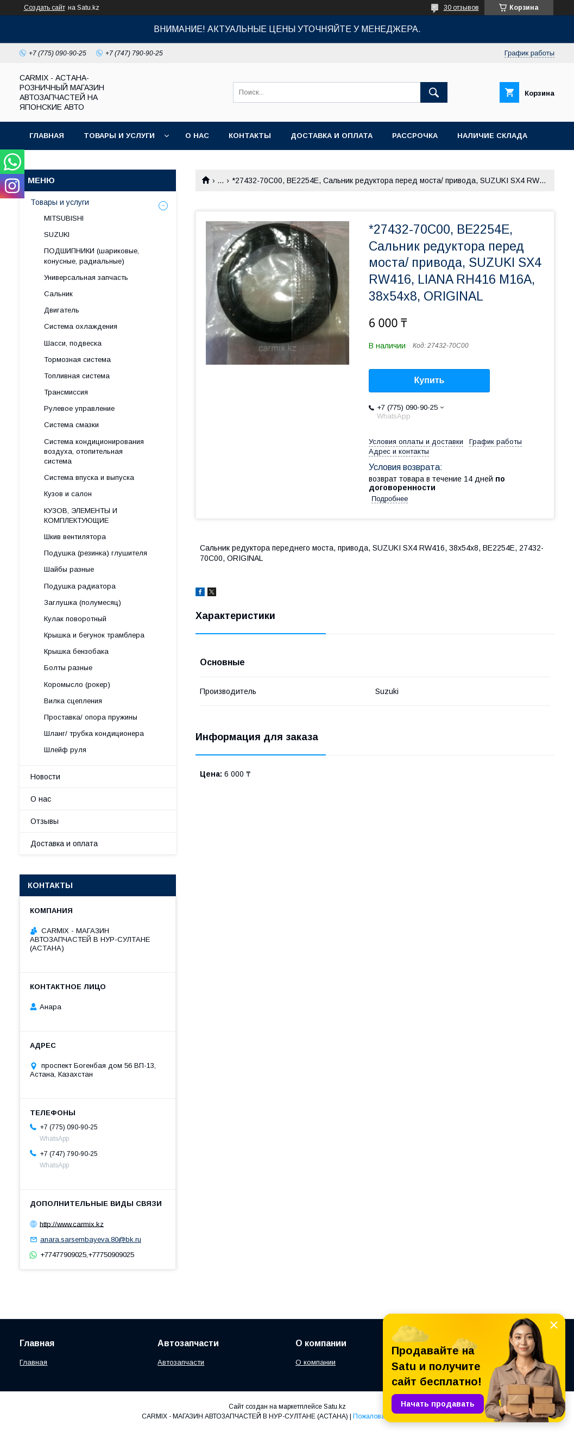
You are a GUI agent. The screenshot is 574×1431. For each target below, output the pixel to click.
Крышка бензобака (76, 651)
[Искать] (433, 92)
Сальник (58, 294)
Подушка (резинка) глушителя (95, 553)
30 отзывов (461, 7)
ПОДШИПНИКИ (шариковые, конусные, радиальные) (91, 256)
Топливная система (77, 376)
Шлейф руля (65, 750)
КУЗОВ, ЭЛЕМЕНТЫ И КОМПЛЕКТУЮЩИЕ (80, 515)
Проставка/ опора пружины (90, 717)
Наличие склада (492, 136)
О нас (197, 136)
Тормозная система (77, 359)
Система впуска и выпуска (89, 477)
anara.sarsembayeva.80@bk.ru (90, 1239)
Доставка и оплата (332, 136)
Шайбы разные (69, 569)
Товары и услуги (119, 136)
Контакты (250, 136)
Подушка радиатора (80, 586)
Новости (45, 776)
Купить (429, 380)
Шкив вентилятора (75, 537)
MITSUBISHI (64, 218)
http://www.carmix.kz (72, 1224)
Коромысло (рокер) (77, 684)
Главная (46, 136)
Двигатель (61, 310)
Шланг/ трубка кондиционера (94, 733)
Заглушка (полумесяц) (82, 602)
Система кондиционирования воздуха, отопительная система (94, 451)
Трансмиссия (66, 392)
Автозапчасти (180, 1362)
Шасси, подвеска (73, 343)
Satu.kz (335, 1406)
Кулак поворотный (75, 619)
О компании (315, 1362)
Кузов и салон (68, 494)
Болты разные (68, 668)
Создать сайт (44, 7)
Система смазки (71, 425)
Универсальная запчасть (86, 277)
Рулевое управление (79, 408)
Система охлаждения (80, 326)
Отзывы (44, 821)
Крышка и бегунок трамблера (94, 635)
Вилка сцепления (73, 701)
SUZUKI (57, 234)
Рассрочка (415, 136)
